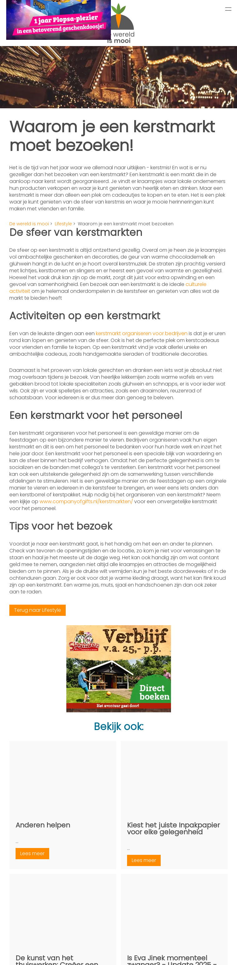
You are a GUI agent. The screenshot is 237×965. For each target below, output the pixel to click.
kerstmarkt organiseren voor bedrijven (141, 333)
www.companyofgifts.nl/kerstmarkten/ (86, 501)
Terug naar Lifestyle (37, 610)
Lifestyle (63, 224)
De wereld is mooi (29, 224)
